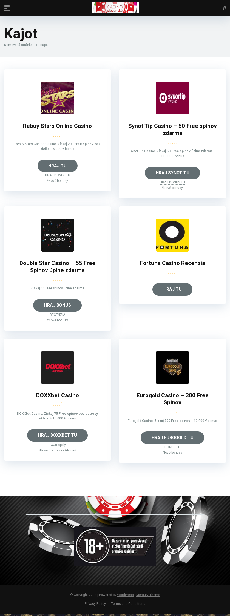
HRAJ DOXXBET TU (57, 436)
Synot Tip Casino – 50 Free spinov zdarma (173, 130)
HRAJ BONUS (57, 306)
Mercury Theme (148, 597)
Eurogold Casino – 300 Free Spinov (172, 400)
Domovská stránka (18, 45)
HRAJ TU (57, 166)
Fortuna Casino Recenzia (172, 263)
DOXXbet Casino (57, 396)
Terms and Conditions (128, 605)
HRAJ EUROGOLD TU (172, 439)
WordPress (125, 597)
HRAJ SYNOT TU (172, 173)
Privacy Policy (95, 605)
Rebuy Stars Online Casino (57, 126)
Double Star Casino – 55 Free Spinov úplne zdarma (57, 267)
